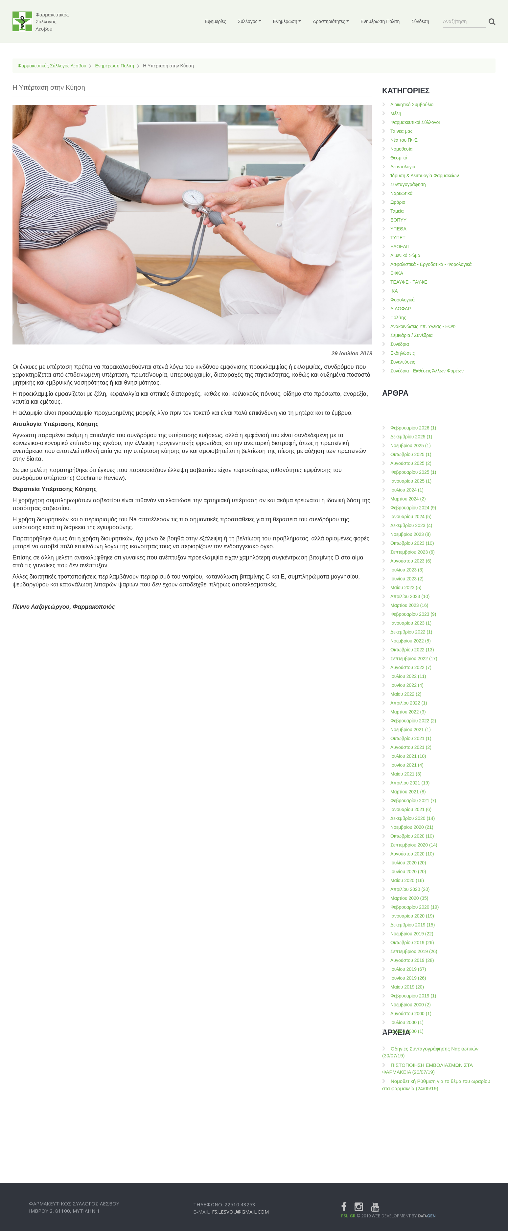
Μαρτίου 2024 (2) (408, 939)
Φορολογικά (402, 299)
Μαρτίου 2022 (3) (408, 1152)
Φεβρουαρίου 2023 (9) (413, 1055)
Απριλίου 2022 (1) (408, 1144)
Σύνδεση (420, 21)
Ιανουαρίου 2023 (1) (410, 1064)
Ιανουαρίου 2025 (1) (410, 922)
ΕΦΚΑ (396, 273)
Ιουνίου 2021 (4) (407, 1206)
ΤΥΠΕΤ (397, 237)
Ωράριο (397, 202)
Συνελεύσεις (402, 362)
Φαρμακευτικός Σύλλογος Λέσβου (52, 65)
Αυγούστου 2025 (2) (410, 904)
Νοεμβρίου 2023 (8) (410, 975)
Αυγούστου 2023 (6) (410, 1002)
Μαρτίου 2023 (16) (409, 1046)
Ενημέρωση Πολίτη (380, 21)
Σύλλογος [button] (247, 21)
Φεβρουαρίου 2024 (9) (413, 948)
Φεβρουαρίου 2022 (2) (413, 1161)
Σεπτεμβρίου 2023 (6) (412, 993)
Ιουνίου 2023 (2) (407, 1019)
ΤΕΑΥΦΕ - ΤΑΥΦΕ (408, 282)
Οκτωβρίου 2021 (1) (410, 1179)
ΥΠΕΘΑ (398, 228)
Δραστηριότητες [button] (329, 21)
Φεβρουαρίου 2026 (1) (413, 868)
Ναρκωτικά (401, 193)
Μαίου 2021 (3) (405, 1215)
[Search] (464, 21)
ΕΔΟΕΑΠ (399, 246)
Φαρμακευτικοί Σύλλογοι (415, 122)
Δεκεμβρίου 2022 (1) (411, 1073)
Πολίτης (398, 317)
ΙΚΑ (394, 291)
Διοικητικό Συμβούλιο (411, 104)
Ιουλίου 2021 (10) (408, 1197)
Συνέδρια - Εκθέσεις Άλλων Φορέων (427, 370)
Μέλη (395, 113)
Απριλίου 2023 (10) (409, 1037)
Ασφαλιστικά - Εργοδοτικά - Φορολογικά (431, 264)
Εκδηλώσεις (402, 353)
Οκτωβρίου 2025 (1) (410, 895)
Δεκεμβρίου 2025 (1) (411, 877)
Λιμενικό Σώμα (405, 255)
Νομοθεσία (401, 149)
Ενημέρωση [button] (285, 21)
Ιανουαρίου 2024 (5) (410, 957)
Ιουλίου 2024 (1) (407, 931)
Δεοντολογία (402, 166)
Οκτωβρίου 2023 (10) (412, 984)
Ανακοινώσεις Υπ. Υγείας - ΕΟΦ (422, 326)
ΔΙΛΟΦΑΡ (400, 308)
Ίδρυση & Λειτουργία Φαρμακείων (424, 175)
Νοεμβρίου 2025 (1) (410, 886)
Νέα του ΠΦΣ (404, 140)
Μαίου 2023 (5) (405, 1028)
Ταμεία (397, 211)
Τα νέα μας (401, 131)
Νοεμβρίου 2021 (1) (410, 1170)
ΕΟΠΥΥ (398, 220)
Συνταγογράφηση (408, 184)
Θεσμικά (398, 157)
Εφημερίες (215, 21)
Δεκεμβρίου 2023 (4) (411, 966)
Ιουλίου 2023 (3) (407, 1010)
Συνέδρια (399, 344)
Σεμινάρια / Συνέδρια (411, 335)
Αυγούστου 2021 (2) (410, 1188)
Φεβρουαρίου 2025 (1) (413, 913)
